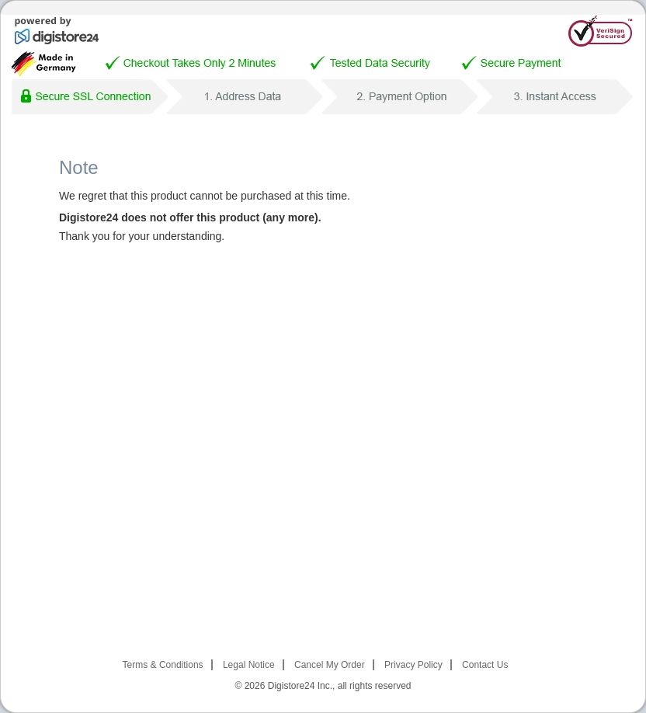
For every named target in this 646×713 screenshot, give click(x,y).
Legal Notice (249, 664)
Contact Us (485, 664)
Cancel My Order (329, 664)
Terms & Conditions (163, 664)
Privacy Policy (413, 664)
